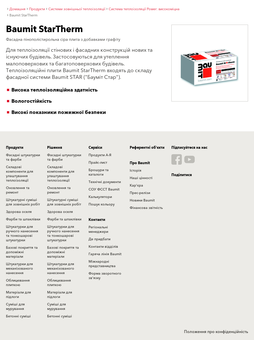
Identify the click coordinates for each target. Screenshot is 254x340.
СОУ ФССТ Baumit (104, 190)
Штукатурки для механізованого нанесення (19, 268)
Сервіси (95, 148)
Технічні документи (105, 182)
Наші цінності (141, 178)
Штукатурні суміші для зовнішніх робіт (23, 202)
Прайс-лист (98, 163)
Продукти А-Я (100, 155)
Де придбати (99, 239)
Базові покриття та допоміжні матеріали (22, 252)
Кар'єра (136, 186)
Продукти (14, 148)
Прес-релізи (140, 193)
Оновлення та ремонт (18, 190)
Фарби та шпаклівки (23, 219)
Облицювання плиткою (18, 283)
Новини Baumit (142, 200)
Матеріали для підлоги (18, 295)
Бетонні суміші (18, 316)
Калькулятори (100, 197)
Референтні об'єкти (147, 148)
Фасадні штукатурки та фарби (23, 157)
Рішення (54, 148)
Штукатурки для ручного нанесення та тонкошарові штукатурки (22, 233)
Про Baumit (140, 163)
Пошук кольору (102, 204)
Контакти (97, 220)
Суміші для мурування (15, 306)
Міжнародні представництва (102, 264)
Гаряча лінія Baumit (105, 254)
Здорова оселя (19, 212)
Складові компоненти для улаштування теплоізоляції (19, 174)
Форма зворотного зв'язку (105, 276)
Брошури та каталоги (99, 172)
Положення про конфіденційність (216, 331)
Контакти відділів (103, 247)
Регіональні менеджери (98, 229)
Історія (135, 171)
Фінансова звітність (146, 208)
